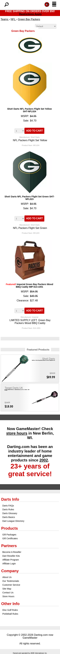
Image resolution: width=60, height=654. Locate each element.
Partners (9, 546)
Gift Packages (9, 534)
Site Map (6, 588)
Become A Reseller (11, 552)
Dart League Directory (13, 521)
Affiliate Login (9, 563)
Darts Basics (8, 517)
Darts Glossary (9, 513)
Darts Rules (8, 509)
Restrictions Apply (30, 14)
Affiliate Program (10, 559)
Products (9, 528)
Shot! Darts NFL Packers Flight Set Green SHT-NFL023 (29, 197)
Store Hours (8, 596)
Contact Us (7, 592)
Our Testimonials (10, 581)
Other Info (10, 604)
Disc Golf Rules (10, 610)
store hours (16, 433)
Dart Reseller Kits (11, 556)
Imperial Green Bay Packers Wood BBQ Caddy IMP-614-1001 (29, 285)
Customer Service (11, 585)
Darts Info (10, 499)
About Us (7, 577)
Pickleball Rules (10, 614)
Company (10, 571)
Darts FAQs (8, 505)
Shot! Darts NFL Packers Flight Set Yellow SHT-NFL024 (29, 110)
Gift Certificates (10, 538)
